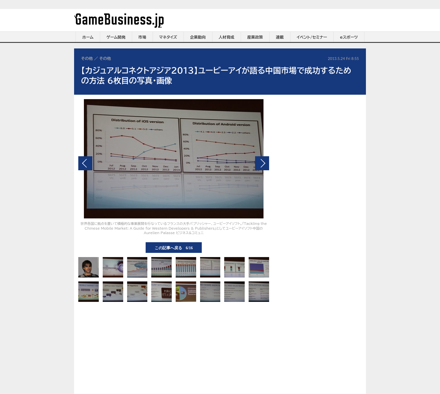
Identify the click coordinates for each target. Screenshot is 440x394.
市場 (142, 37)
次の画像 (262, 163)
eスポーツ (349, 37)
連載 (280, 37)
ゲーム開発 (115, 37)
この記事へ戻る (174, 248)
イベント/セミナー (312, 37)
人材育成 (226, 37)
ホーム (87, 37)
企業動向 (198, 37)
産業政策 (255, 37)
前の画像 (85, 163)
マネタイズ (168, 37)
